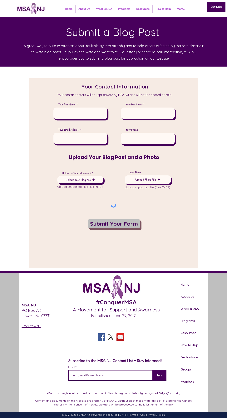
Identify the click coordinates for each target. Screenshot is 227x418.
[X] (111, 337)
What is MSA (190, 309)
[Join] (159, 375)
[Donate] (216, 7)
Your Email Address (68, 129)
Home (185, 284)
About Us (187, 297)
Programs (188, 321)
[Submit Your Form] (114, 223)
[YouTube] (120, 337)
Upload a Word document (76, 173)
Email (71, 367)
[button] (80, 179)
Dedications (189, 357)
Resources (188, 333)
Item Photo (135, 172)
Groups (186, 369)
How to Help (189, 345)
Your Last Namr (134, 104)
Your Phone (132, 129)
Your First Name (67, 104)
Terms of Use (137, 414)
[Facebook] (101, 337)
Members (188, 381)
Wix (124, 414)
